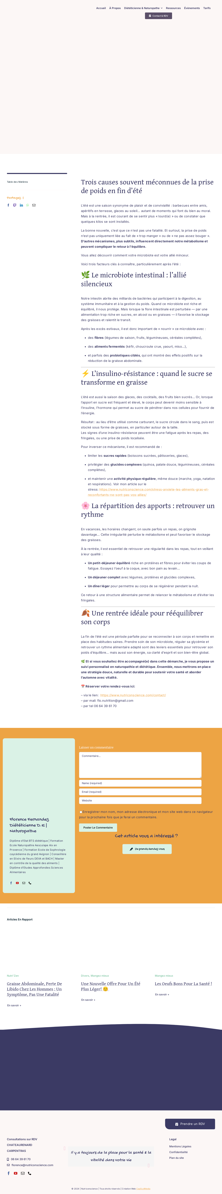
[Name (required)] (140, 783)
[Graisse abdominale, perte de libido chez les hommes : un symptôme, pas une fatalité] (37, 929)
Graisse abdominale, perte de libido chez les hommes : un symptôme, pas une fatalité (34, 989)
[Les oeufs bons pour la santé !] (185, 929)
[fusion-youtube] (17, 883)
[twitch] (14, 205)
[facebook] (8, 205)
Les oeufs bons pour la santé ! (183, 983)
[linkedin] (21, 205)
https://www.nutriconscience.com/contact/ (133, 695)
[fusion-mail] (23, 883)
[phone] (29, 1173)
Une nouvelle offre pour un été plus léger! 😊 (110, 986)
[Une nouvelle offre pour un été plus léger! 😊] (111, 929)
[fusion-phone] (30, 883)
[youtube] (15, 1173)
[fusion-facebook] (11, 883)
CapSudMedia (143, 1188)
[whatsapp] (27, 205)
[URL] (140, 800)
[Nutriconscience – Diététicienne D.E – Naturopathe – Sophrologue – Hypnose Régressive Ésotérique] (40, 6)
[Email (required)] (140, 791)
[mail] (33, 205)
